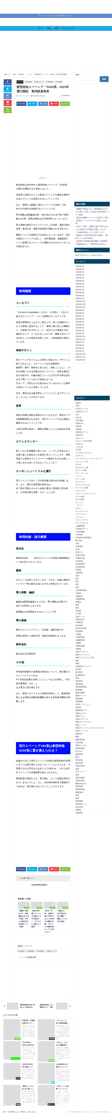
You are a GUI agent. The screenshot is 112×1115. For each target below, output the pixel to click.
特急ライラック (82, 731)
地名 (77, 608)
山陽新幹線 (80, 640)
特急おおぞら (81, 713)
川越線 (78, 643)
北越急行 (79, 596)
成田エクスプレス (83, 655)
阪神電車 (79, 801)
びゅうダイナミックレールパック (89, 458)
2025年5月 (80, 278)
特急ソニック (81, 725)
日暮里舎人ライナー (84, 666)
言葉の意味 (80, 766)
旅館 (77, 663)
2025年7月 (80, 272)
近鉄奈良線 (80, 780)
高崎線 (78, 810)
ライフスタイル (68, 28)
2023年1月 (80, 333)
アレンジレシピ (82, 473)
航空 (77, 757)
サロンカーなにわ (83, 485)
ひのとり (79, 455)
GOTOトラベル (82, 409)
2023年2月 (80, 330)
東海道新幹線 (81, 687)
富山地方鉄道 (81, 628)
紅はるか (79, 751)
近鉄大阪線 (80, 777)
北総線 (78, 593)
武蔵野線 (79, 701)
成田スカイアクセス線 (85, 657)
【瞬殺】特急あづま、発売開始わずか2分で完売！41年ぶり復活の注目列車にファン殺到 (92, 212)
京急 (77, 543)
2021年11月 (80, 357)
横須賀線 (79, 698)
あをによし (80, 438)
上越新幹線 (80, 526)
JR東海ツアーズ (82, 432)
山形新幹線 (80, 637)
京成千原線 (80, 555)
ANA (77, 406)
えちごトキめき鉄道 (84, 441)
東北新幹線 (80, 675)
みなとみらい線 (82, 467)
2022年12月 (80, 336)
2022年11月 (80, 339)
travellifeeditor (65, 95)
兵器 (77, 575)
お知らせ (79, 444)
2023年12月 (80, 301)
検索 (77, 74)
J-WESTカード (82, 411)
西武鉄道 (79, 760)
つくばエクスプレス (84, 453)
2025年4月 (80, 281)
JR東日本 (79, 423)
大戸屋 (78, 613)
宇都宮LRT (80, 619)
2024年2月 (80, 298)
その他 (78, 450)
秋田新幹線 (80, 748)
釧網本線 (79, 792)
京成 (77, 549)
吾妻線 (78, 602)
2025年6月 (80, 275)
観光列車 (79, 763)
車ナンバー (80, 772)
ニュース (20, 81)
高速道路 (79, 813)
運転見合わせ (81, 783)
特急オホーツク (82, 719)
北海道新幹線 (81, 590)
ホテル (78, 508)
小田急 (78, 634)
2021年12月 (80, 354)
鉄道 (49, 28)
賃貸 (77, 769)
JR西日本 (79, 435)
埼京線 (78, 611)
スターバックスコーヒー (86, 493)
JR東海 (78, 426)
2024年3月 (80, 295)
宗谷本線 (79, 625)
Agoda (78, 403)
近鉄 (77, 775)
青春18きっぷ (81, 804)
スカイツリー (81, 491)
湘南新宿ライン (82, 710)
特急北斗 (79, 734)
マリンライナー (82, 520)
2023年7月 (80, 316)
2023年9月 (80, 310)
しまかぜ (79, 447)
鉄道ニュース (41, 82)
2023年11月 (80, 304)
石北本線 (79, 742)
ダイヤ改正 (80, 496)
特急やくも (80, 716)
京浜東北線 (80, 567)
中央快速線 (80, 532)
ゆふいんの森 (81, 470)
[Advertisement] (56, 51)
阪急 (77, 798)
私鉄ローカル (81, 745)
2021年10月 (80, 360)
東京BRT (79, 672)
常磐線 (78, 649)
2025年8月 (80, 269)
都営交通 (79, 786)
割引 (77, 578)
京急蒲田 (79, 546)
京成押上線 (80, 558)
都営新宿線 (80, 789)
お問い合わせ (31, 1112)
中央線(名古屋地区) (83, 537)
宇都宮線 (79, 622)
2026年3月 (80, 266)
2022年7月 (80, 342)
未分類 (78, 669)
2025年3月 (80, 284)
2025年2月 (80, 287)
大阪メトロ (80, 616)
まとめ (78, 464)
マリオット (80, 517)
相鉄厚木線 (80, 739)
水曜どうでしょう (83, 704)
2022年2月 (80, 348)
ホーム (40, 28)
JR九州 (78, 417)
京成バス (79, 552)
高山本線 (79, 807)
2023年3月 (80, 328)
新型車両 (52, 82)
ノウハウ (79, 505)
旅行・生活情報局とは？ (11, 1112)
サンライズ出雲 (82, 488)
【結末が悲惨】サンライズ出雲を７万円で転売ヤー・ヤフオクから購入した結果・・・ (92, 220)
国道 (77, 605)
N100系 (61, 82)
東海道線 (79, 690)
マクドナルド (81, 514)
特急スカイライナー (84, 722)
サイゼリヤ (80, 482)
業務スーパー (81, 695)
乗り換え (79, 540)
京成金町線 (80, 564)
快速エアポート (82, 652)
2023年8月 (80, 313)
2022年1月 (80, 351)
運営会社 (23, 1112)
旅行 (56, 28)
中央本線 (79, 534)
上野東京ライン (82, 529)
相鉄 (77, 736)
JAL (77, 414)
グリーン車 (80, 479)
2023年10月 (80, 307)
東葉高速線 (80, 693)
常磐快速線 (80, 646)
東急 (77, 678)
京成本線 (79, 561)
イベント (79, 476)
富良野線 (79, 631)
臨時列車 (79, 754)
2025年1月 (80, 290)
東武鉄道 (30, 82)
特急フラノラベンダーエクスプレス (90, 728)
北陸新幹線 (80, 599)
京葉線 (78, 570)
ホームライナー (82, 511)
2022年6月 (80, 345)
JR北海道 (79, 420)
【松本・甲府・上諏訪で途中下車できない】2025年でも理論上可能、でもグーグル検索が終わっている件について (92, 229)
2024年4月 (80, 292)
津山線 (78, 707)
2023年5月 (80, 322)
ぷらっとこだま (82, 461)
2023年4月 (80, 325)
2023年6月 (80, 319)
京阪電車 (79, 573)
